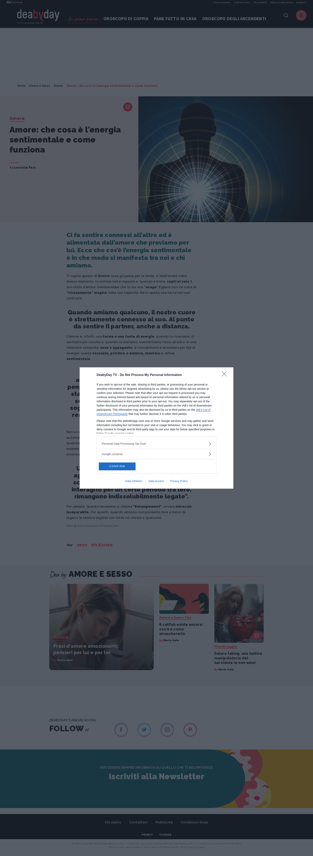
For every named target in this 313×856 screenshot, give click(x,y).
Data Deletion (133, 481)
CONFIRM (118, 466)
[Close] (225, 375)
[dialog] (156, 428)
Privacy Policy (179, 481)
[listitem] (156, 444)
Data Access (156, 481)
